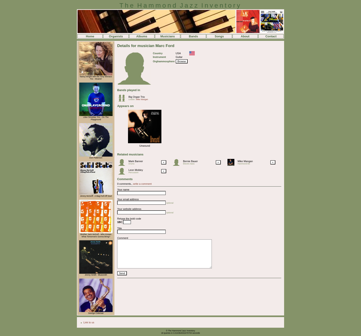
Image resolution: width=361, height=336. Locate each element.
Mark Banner (135, 161)
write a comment (142, 183)
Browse (182, 61)
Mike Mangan (142, 99)
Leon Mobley (135, 170)
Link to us (88, 322)
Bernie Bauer (190, 161)
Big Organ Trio (136, 96)
